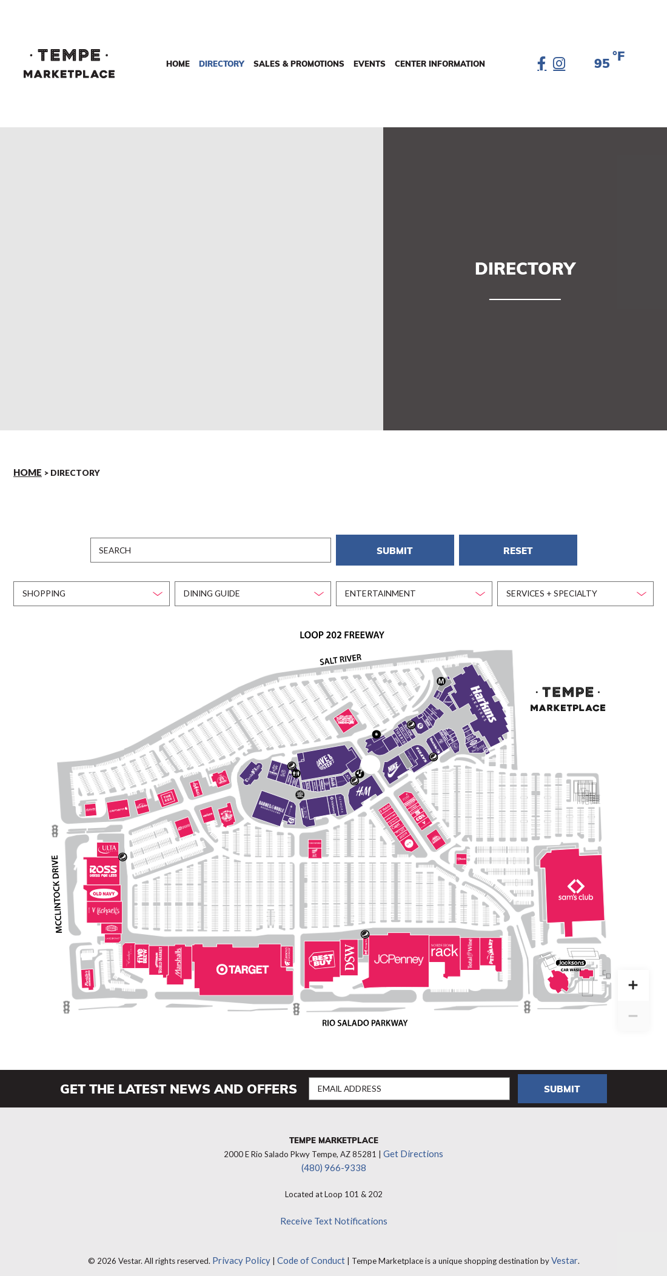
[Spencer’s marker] (428, 716)
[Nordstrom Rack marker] (444, 943)
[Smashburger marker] (449, 695)
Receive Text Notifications (333, 1204)
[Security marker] (376, 728)
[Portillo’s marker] (88, 973)
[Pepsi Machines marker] (292, 759)
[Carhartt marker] (118, 803)
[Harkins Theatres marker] (482, 701)
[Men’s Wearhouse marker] (409, 838)
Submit (395, 546)
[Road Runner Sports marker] (184, 821)
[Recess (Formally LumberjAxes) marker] (370, 735)
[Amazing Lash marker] (333, 772)
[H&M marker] (363, 786)
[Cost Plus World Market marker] (158, 953)
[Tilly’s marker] (422, 748)
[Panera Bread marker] (435, 704)
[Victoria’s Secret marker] (380, 738)
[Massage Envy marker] (366, 940)
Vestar (556, 1243)
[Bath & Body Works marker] (341, 771)
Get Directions (413, 1141)
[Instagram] (559, 63)
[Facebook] (542, 63)
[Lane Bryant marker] (112, 933)
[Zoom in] (633, 978)
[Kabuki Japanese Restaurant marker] (273, 764)
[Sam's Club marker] (574, 881)
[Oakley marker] (349, 768)
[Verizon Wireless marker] (207, 808)
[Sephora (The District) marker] (341, 798)
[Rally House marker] (112, 922)
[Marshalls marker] (179, 955)
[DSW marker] (349, 950)
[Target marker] (243, 963)
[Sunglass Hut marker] (449, 725)
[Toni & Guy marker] (322, 775)
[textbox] (87, 586)
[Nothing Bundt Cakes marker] (388, 806)
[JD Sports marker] (420, 719)
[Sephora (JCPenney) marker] (414, 971)
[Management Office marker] (441, 675)
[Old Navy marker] (104, 887)
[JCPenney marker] (398, 952)
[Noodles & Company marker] (473, 736)
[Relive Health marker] (394, 815)
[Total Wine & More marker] (470, 947)
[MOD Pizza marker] (291, 814)
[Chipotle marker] (455, 739)
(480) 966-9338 (333, 1153)
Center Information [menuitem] (440, 63)
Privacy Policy (247, 1243)
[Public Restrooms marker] (296, 766)
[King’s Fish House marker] (227, 809)
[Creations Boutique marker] (411, 749)
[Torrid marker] (401, 729)
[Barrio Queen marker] (222, 773)
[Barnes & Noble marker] (269, 801)
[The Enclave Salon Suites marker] (128, 950)
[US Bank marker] (462, 852)
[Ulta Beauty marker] (107, 844)
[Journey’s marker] (393, 732)
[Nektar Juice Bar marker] (468, 727)
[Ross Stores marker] (103, 864)
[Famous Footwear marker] (287, 949)
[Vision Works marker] (315, 835)
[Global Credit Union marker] (91, 804)
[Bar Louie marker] (475, 742)
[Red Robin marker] (142, 799)
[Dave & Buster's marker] (324, 756)
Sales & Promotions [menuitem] (299, 63)
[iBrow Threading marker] (371, 741)
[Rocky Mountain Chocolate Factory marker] (295, 776)
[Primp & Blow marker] (412, 798)
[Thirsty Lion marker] (251, 767)
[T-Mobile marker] (308, 779)
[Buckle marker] (434, 739)
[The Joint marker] (401, 825)
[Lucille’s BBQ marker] (346, 715)
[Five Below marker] (142, 950)
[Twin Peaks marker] (436, 832)
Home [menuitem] (178, 63)
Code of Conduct (308, 1243)
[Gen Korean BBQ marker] (284, 765)
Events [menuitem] (370, 63)
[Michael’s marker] (105, 906)
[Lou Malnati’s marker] (197, 783)
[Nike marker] (394, 762)
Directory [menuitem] (222, 63)
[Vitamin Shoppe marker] (424, 818)
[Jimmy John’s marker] (486, 744)
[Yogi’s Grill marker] (438, 688)
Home (26, 472)
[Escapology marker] (290, 803)
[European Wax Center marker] (418, 806)
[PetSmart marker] (491, 945)
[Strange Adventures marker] (441, 735)
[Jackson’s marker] (582, 964)
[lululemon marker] (332, 796)
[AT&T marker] (315, 847)
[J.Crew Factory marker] (306, 807)
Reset (517, 546)
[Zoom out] (633, 1009)
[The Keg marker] (168, 790)
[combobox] (91, 587)
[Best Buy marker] (324, 952)
